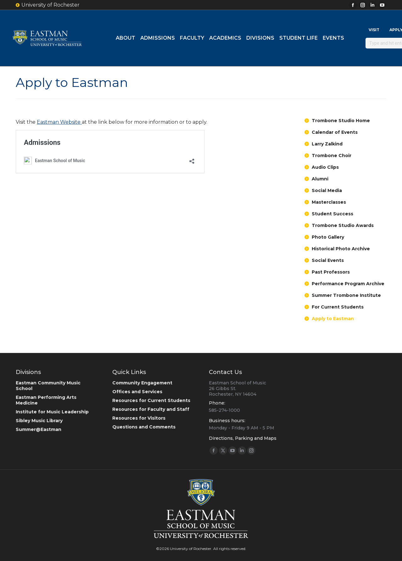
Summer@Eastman (38, 429)
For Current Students (338, 307)
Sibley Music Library (39, 420)
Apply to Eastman (333, 318)
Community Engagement (142, 383)
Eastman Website (59, 122)
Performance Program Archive (348, 283)
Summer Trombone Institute (346, 295)
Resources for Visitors (138, 418)
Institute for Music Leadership (52, 412)
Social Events (328, 260)
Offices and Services (137, 391)
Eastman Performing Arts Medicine (46, 400)
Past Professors (331, 272)
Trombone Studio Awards (343, 225)
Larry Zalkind (327, 144)
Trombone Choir (331, 155)
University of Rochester (48, 5)
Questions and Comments (144, 427)
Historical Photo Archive (341, 249)
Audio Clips (325, 167)
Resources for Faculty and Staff (150, 409)
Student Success (332, 214)
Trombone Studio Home (341, 120)
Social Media (327, 190)
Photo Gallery (328, 237)
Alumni (320, 179)
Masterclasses (329, 202)
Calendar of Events (335, 132)
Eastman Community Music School (48, 385)
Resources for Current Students (151, 400)
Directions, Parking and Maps (242, 438)
